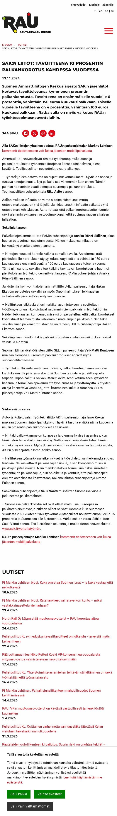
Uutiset (23, 44)
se (106, 11)
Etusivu (7, 44)
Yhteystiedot (78, 4)
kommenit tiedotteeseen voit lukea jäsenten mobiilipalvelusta (47, 151)
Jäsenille (108, 4)
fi (95, 11)
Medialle (94, 4)
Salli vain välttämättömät (29, 806)
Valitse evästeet (49, 794)
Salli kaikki (18, 794)
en (100, 11)
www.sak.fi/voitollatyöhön (21, 529)
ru (112, 11)
